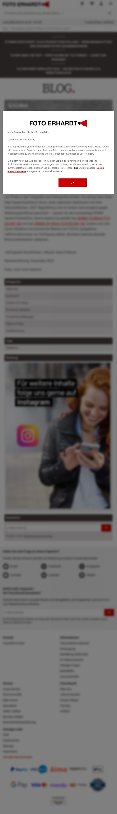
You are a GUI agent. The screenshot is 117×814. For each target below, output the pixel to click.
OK (72, 182)
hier (76, 167)
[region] (58, 152)
